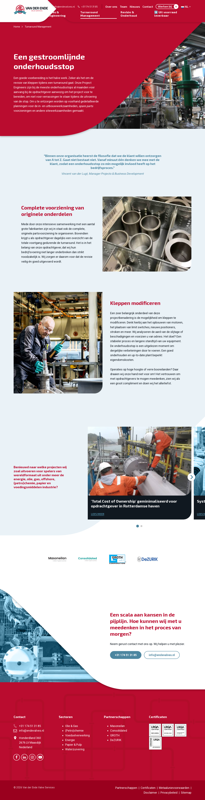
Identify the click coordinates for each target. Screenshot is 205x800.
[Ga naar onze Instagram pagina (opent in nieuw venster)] (32, 757)
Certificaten (158, 717)
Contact (19, 717)
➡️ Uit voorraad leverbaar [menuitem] (165, 13)
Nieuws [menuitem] (135, 6)
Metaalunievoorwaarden (173, 787)
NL (186, 6)
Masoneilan (117, 726)
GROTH (115, 735)
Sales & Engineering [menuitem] (57, 13)
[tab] (137, 526)
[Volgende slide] (191, 477)
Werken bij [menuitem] (168, 6)
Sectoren (66, 717)
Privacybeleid (169, 792)
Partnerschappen (117, 717)
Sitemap (186, 792)
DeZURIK (115, 740)
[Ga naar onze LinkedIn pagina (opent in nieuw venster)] (24, 757)
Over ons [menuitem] (111, 6)
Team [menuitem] (123, 6)
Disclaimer (150, 792)
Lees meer (97, 513)
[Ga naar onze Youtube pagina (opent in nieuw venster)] (40, 757)
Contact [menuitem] (148, 6)
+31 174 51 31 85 (88, 6)
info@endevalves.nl (62, 6)
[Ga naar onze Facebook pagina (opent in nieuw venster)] (17, 757)
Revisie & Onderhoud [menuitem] (129, 13)
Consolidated (118, 730)
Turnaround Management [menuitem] (90, 13)
